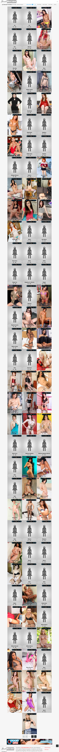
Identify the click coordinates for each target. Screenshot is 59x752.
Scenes (55, 4)
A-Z (35, 4)
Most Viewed (45, 4)
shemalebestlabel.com (26, 747)
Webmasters (47, 749)
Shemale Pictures (47, 747)
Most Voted (50, 4)
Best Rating (39, 4)
